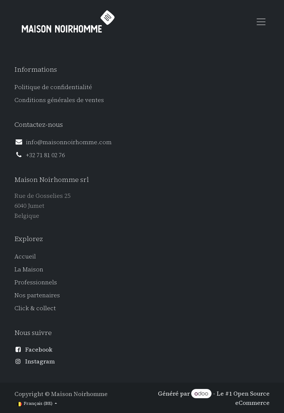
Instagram (40, 361)
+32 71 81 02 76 (45, 155)
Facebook (39, 349)
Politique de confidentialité (53, 87)
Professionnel (34, 282)
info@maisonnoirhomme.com (69, 142)
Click (22, 308)
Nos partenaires (37, 295)
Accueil (25, 256)
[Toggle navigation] (261, 21)
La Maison (28, 269)
